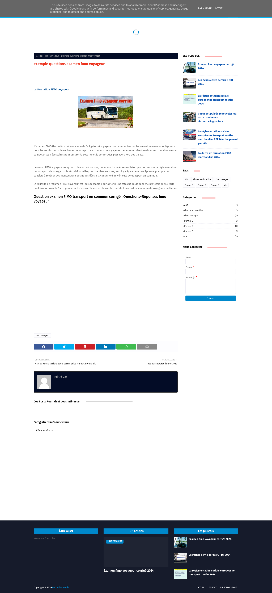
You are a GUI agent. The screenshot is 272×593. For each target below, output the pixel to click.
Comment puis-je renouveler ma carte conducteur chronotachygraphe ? (217, 117)
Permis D (215, 185)
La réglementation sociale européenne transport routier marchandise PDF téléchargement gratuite (218, 137)
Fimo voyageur (52, 56)
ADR (187, 179)
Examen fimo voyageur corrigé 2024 (216, 66)
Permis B (189, 185)
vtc (225, 185)
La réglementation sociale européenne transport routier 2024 (215, 99)
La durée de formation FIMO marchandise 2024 (214, 155)
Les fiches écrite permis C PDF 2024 (215, 82)
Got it (218, 8)
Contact (213, 587)
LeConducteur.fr (60, 587)
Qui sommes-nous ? (229, 587)
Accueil (39, 56)
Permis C (202, 185)
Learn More (204, 8)
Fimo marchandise (202, 179)
